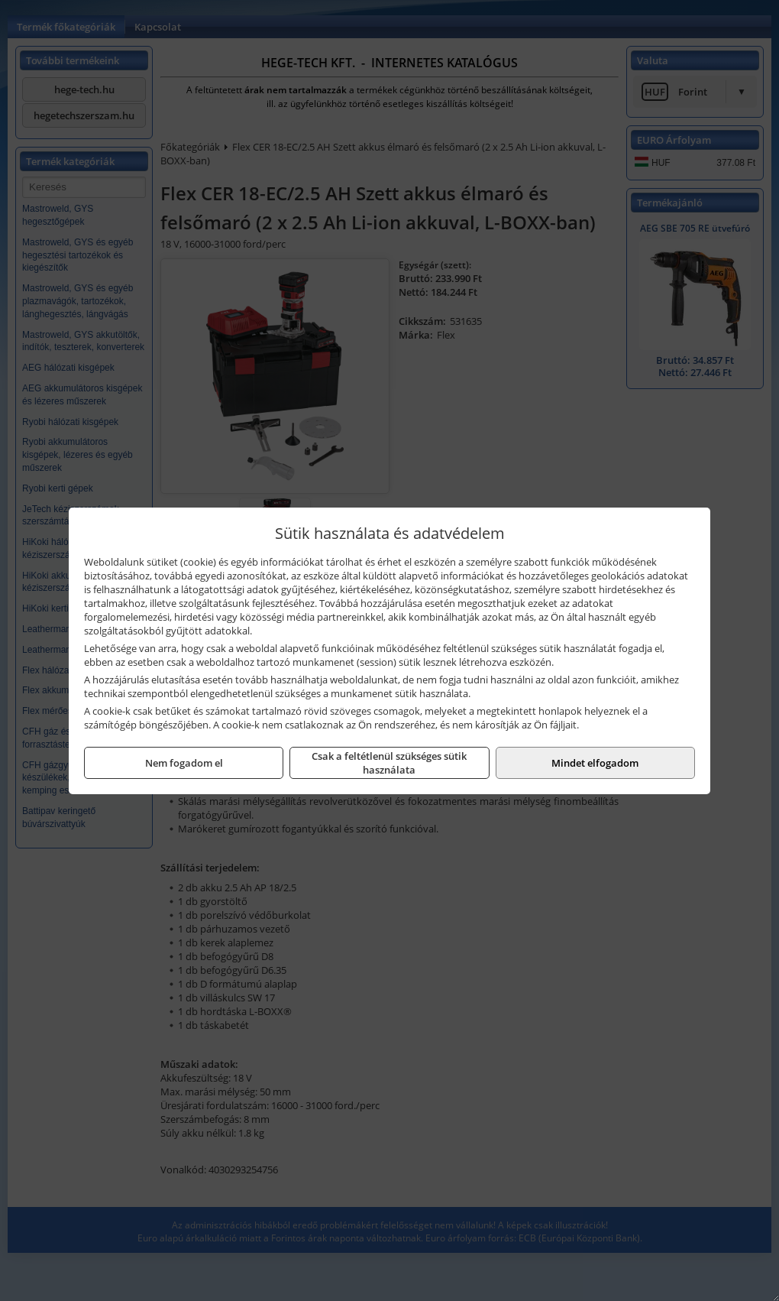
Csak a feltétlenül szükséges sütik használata (389, 763)
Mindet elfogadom (594, 763)
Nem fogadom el (184, 763)
